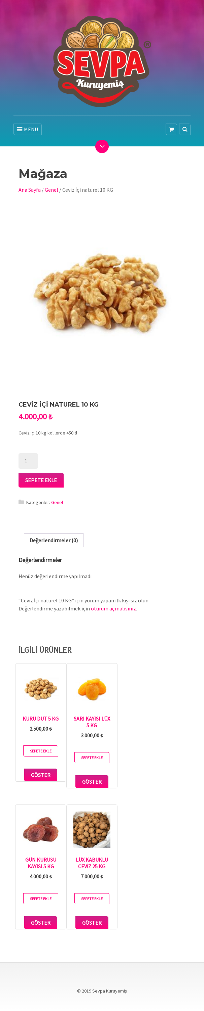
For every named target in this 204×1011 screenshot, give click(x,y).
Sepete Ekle (41, 480)
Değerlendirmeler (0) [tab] (54, 540)
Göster (40, 775)
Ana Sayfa (30, 189)
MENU (27, 129)
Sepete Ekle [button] (41, 750)
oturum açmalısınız (113, 608)
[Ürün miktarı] (28, 461)
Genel (51, 189)
